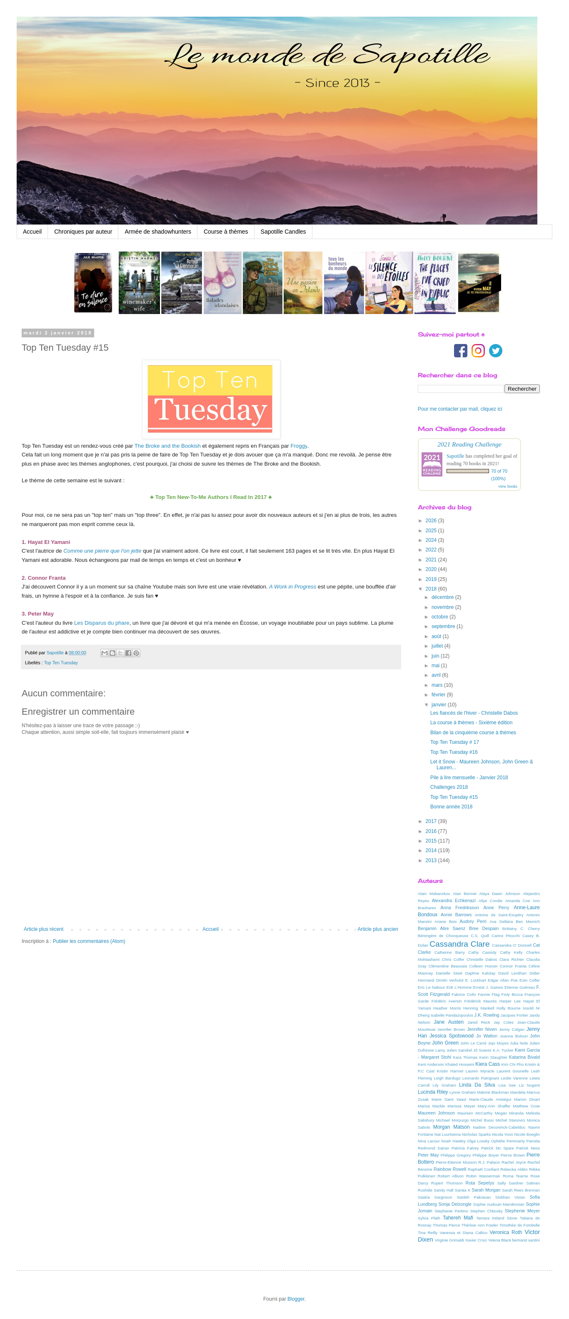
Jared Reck (478, 1022)
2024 (432, 540)
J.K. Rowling (486, 1014)
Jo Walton (486, 1035)
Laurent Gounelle (513, 1071)
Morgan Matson (451, 1127)
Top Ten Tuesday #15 (454, 797)
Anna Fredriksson (459, 907)
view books (507, 486)
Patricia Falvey (465, 1148)
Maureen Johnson (436, 1112)
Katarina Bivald (524, 1057)
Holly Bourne (509, 1008)
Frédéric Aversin (447, 1001)
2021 (432, 560)
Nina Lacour (429, 1141)
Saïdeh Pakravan (474, 1197)
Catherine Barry (449, 952)
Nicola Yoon (502, 1134)
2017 (432, 821)
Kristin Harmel (450, 1071)
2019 (432, 579)
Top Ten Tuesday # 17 (454, 742)
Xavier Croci (476, 1240)
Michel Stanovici (510, 1120)
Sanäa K (462, 1190)
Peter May (428, 1154)
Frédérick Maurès (480, 1001)
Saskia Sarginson (435, 1197)
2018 (432, 589)
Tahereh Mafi (458, 1218)
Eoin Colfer (529, 980)
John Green (445, 1043)
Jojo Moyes (498, 1043)
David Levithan (512, 973)
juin (436, 656)
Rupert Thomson (447, 1183)
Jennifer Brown (451, 1029)
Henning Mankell (478, 1008)
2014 (432, 850)
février (439, 695)
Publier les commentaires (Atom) (89, 941)
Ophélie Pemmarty (508, 1141)
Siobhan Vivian (510, 1197)
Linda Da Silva (477, 1085)
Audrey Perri (473, 921)
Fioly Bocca (512, 994)
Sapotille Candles (283, 231)
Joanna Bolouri (514, 1036)
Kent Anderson (431, 1064)
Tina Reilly (427, 1232)
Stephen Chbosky (486, 1211)
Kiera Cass (487, 1064)
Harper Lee (510, 1001)
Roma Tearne (515, 1176)
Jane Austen (449, 1022)
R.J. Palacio (489, 1162)
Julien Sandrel (459, 1050)
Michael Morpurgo (452, 1120)
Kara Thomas (465, 1057)
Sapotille (455, 456)
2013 (432, 860)
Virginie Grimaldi (449, 1240)
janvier (440, 705)
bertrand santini (525, 1240)
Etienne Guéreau (519, 987)
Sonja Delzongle (455, 1204)
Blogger (295, 1299)
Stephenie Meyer (522, 1210)
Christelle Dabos (482, 959)
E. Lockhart (475, 980)
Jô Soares (482, 1050)
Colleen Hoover (483, 966)
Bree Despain (484, 928)
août (437, 636)
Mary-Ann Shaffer (494, 1106)
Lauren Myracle (480, 1071)
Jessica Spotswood (451, 1036)
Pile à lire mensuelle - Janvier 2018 (469, 777)
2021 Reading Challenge (469, 444)
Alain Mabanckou (434, 893)
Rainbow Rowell (450, 1169)
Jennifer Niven (482, 1029)
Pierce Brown (513, 1155)
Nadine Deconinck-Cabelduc (499, 1127)
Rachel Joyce (514, 1162)
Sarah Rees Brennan (521, 1190)
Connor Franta (513, 966)
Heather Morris (447, 1008)
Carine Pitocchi (506, 935)
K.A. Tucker (503, 1050)
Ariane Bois (445, 921)
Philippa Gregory (456, 1155)
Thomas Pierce (446, 1225)
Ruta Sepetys (479, 1182)
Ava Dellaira (501, 921)
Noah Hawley (454, 1141)
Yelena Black (499, 1240)
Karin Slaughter (493, 1057)
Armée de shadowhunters (158, 231)
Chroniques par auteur (83, 231)
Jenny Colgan (511, 1029)
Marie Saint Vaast (449, 1099)
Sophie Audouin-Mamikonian (498, 1204)
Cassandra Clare (459, 944)
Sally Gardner (510, 1183)
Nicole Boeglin (527, 1134)
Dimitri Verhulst (450, 980)
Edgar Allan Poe (503, 980)
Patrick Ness (528, 1148)
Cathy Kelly (511, 952)
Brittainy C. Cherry (521, 928)
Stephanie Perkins (451, 1211)
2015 (432, 841)
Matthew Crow (526, 1106)
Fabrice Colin (464, 994)
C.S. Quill (480, 935)
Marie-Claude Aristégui (490, 1099)
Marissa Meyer (461, 1106)
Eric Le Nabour (431, 987)
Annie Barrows (456, 914)
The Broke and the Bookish (168, 446)
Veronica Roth (505, 1232)
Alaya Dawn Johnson (499, 893)
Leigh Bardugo (447, 1078)
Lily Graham (444, 1085)
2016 (432, 831)
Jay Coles (504, 1022)
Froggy (298, 446)
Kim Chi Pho (513, 1064)
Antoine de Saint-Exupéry (498, 915)
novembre (443, 607)
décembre (443, 597)
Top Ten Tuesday (60, 662)
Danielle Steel (449, 973)
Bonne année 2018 (451, 807)
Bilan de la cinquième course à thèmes (473, 733)
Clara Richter (511, 959)
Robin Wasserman (483, 1176)
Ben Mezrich (528, 921)
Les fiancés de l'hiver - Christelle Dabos (474, 713)
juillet (438, 646)
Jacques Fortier (514, 1015)
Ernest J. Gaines (488, 987)
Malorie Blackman (493, 1092)
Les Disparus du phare (102, 623)
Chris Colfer (453, 959)
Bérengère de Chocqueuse (443, 935)
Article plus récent (43, 929)
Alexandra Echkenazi (454, 900)
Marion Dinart (527, 1099)
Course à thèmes (226, 231)
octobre (440, 617)
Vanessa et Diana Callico (463, 1232)
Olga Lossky (478, 1141)
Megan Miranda (509, 1113)
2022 (432, 550)
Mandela (518, 1092)
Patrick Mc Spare (497, 1148)
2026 (432, 521)
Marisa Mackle (431, 1106)
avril (437, 675)
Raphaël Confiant (483, 1169)
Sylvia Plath (429, 1218)
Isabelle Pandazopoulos (452, 1015)
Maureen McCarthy (474, 1113)
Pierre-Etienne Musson (456, 1162)
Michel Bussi (482, 1120)
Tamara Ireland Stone (496, 1218)
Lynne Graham (462, 1092)
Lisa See (507, 1085)
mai (436, 665)
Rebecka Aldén (513, 1169)
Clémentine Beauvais (448, 966)
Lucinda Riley (433, 1092)
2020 (432, 569)
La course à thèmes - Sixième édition (471, 723)
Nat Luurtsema (447, 1134)
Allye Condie (491, 900)
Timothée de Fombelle (519, 1225)
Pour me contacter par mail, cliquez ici (460, 409)
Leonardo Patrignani (480, 1078)
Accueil (32, 231)
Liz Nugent (529, 1085)
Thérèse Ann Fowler (480, 1225)
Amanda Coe (517, 900)
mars (438, 685)
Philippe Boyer (486, 1155)
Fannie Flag (488, 994)
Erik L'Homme (459, 987)
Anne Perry (496, 907)
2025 (432, 531)
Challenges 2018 (449, 787)
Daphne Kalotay (480, 973)
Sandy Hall (443, 1190)
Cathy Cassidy (482, 952)
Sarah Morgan (486, 1189)
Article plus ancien (378, 929)
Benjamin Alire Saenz (441, 928)
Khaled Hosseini (459, 1064)
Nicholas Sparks (476, 1134)
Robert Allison (451, 1176)
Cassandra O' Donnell (512, 945)
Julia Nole (519, 1043)
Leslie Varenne (514, 1078)
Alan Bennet (464, 893)
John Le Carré (473, 1043)
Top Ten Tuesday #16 (454, 752)
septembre (444, 626)
